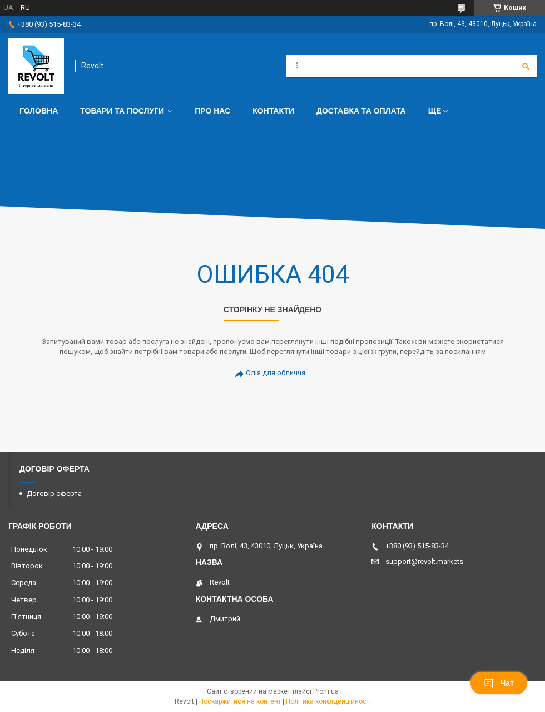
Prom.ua (326, 691)
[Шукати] (525, 66)
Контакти (273, 110)
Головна (38, 110)
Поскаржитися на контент (240, 701)
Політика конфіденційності (328, 701)
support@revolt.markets (424, 561)
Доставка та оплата (361, 110)
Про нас (212, 110)
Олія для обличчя (275, 373)
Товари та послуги (122, 110)
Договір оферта (54, 493)
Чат (499, 683)
